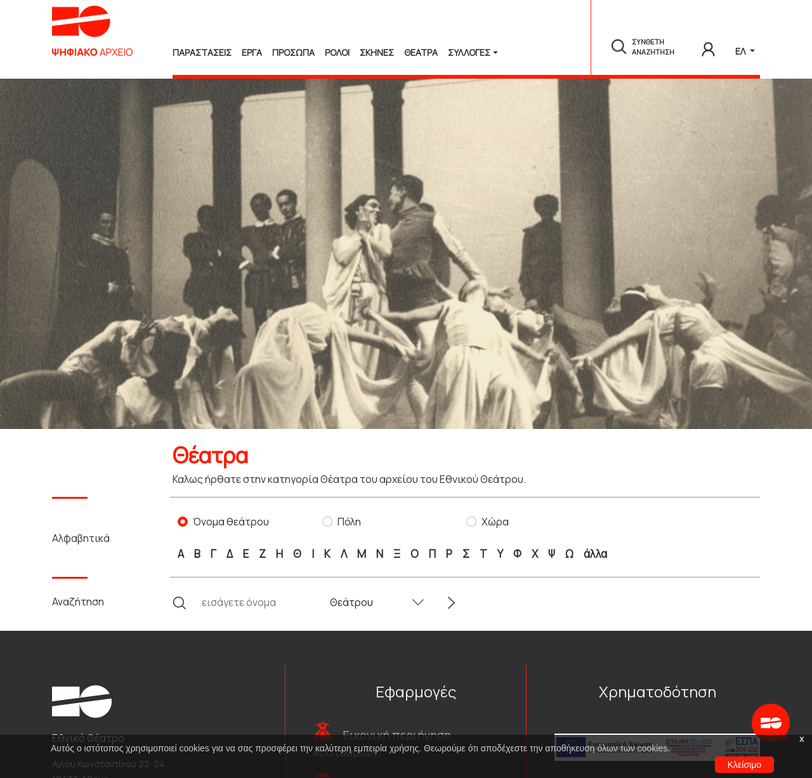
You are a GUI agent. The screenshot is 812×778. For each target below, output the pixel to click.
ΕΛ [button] (741, 51)
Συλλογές (469, 52)
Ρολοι (337, 52)
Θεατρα (421, 52)
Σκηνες (377, 52)
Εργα (252, 52)
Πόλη (349, 522)
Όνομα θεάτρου (231, 522)
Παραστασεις (202, 52)
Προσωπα (293, 52)
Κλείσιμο (744, 765)
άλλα (595, 553)
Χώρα (495, 522)
